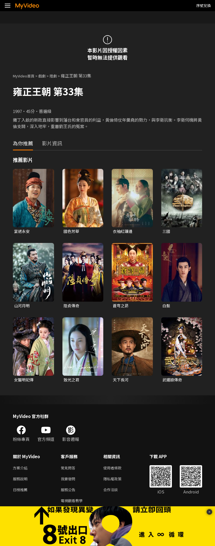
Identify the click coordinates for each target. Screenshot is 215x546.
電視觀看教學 (73, 505)
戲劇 (46, 76)
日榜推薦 (21, 493)
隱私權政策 (117, 481)
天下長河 (121, 381)
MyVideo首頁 (25, 76)
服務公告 (69, 493)
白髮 (166, 306)
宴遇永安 (22, 231)
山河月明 (22, 306)
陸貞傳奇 (72, 306)
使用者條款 (117, 470)
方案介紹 (21, 470)
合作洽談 (115, 493)
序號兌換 (203, 5)
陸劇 (59, 76)
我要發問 (69, 481)
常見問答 (69, 470)
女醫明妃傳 (24, 381)
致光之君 (72, 381)
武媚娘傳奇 (172, 381)
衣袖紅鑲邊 (123, 231)
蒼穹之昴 (121, 306)
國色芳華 (72, 231)
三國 (166, 231)
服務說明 (21, 481)
